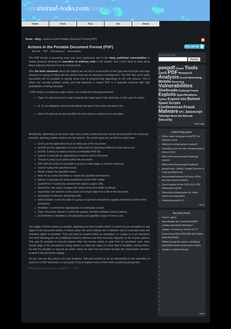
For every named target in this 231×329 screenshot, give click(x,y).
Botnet (193, 99)
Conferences (171, 107)
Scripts (175, 103)
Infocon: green (169, 217)
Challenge (184, 90)
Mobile (165, 81)
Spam (163, 103)
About (145, 23)
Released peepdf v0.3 (173, 200)
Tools (63, 23)
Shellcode (168, 90)
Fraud (189, 107)
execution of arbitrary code (79, 61)
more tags (199, 123)
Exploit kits (177, 99)
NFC (181, 112)
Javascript (193, 112)
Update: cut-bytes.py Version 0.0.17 (180, 229)
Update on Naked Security (175, 249)
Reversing (178, 81)
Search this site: (167, 55)
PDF (45, 51)
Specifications (57, 51)
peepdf (167, 67)
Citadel (180, 68)
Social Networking (191, 77)
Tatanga (164, 115)
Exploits (167, 94)
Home (35, 23)
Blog (38, 39)
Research (185, 73)
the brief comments (46, 71)
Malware (168, 111)
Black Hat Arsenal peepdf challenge (180, 164)
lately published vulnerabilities (128, 57)
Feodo (194, 90)
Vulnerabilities (74, 51)
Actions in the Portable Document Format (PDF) (70, 47)
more (201, 204)
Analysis (169, 77)
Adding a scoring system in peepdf (179, 144)
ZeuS (163, 73)
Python (163, 99)
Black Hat (176, 115)
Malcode (36, 51)
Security (165, 120)
